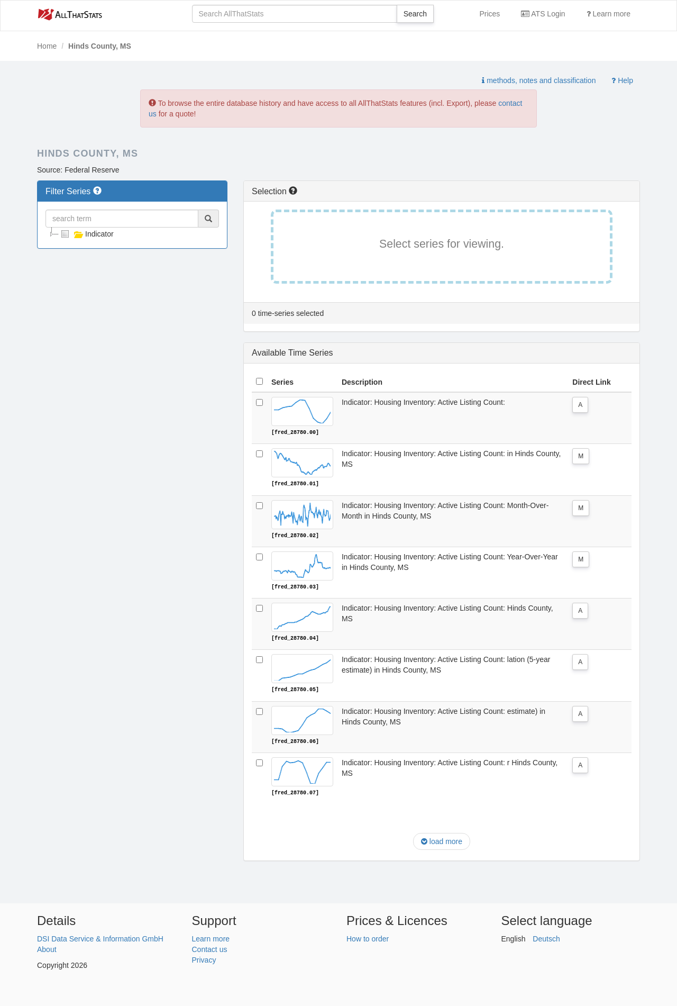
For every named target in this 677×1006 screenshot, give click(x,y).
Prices (489, 14)
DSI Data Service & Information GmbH (100, 937)
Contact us (209, 948)
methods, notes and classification (539, 80)
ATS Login (543, 14)
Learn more (608, 14)
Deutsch (546, 937)
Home (47, 46)
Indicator (86, 234)
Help (622, 80)
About (47, 948)
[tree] (132, 234)
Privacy (204, 958)
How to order (367, 937)
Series (282, 382)
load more (441, 840)
